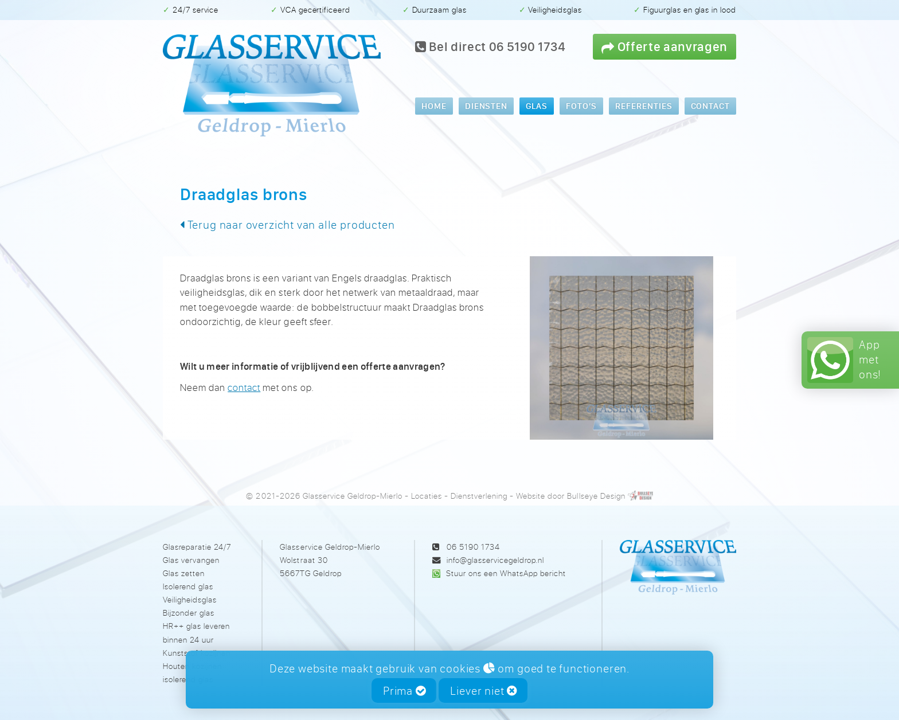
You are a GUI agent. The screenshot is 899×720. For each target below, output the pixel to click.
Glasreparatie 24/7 (197, 546)
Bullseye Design (596, 495)
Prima (404, 690)
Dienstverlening (479, 495)
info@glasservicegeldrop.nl (495, 559)
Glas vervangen (191, 559)
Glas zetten (184, 573)
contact (244, 387)
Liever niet (483, 690)
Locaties (426, 495)
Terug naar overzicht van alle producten (287, 224)
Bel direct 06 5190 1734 (490, 46)
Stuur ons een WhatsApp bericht (506, 573)
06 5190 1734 (473, 546)
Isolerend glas (188, 586)
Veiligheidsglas (190, 599)
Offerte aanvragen (664, 46)
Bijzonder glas (188, 612)
